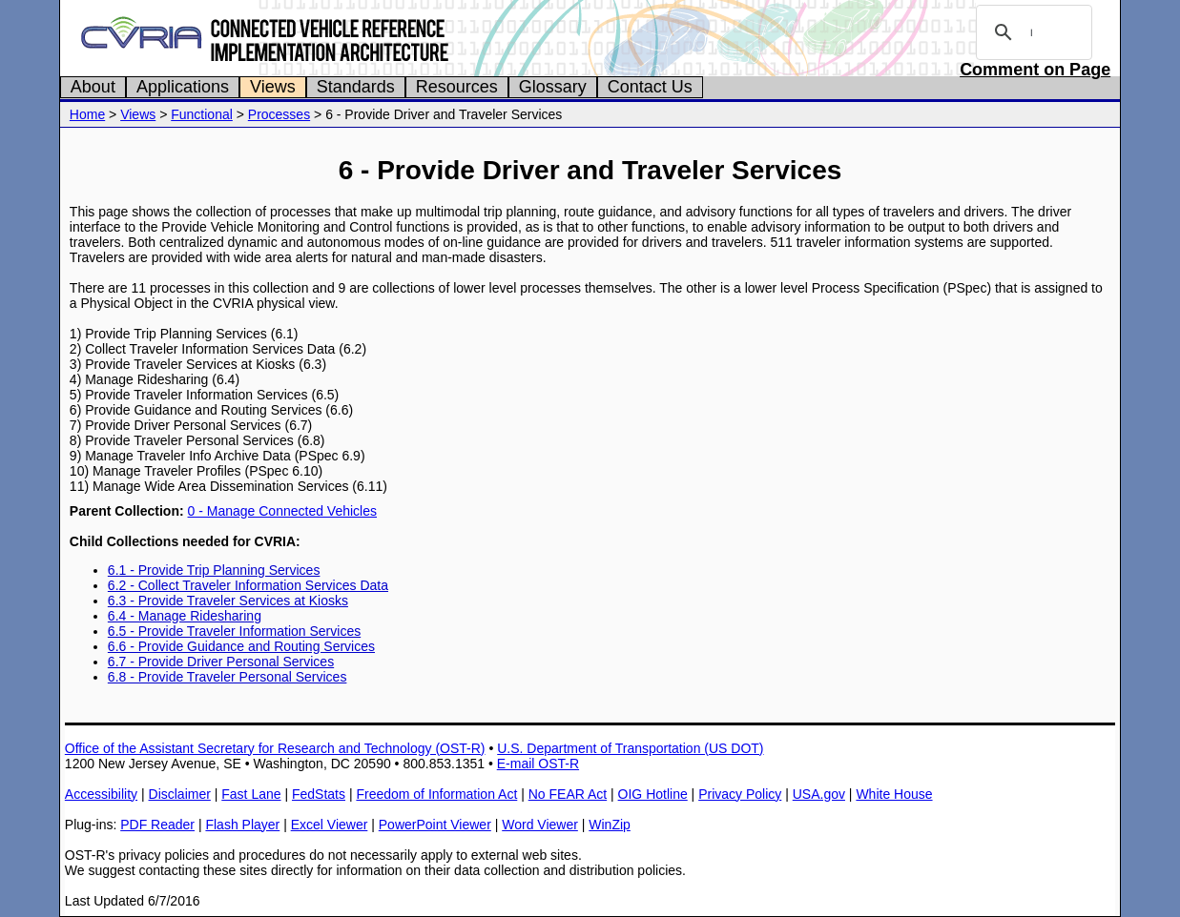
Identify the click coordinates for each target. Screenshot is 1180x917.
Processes (279, 114)
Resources (457, 86)
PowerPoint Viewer (435, 824)
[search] (1031, 32)
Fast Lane (250, 794)
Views (273, 86)
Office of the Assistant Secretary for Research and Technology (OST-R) (275, 748)
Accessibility (101, 794)
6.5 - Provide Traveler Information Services (234, 631)
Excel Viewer (329, 824)
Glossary (553, 86)
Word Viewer (540, 824)
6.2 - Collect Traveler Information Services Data (248, 585)
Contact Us (650, 86)
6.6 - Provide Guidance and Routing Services (241, 646)
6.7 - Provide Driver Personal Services (221, 661)
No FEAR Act (567, 794)
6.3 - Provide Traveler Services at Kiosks (228, 600)
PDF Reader (157, 824)
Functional (202, 114)
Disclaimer (180, 794)
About (93, 86)
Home (87, 114)
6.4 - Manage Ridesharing (184, 615)
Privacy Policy (739, 794)
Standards (356, 86)
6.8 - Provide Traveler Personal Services (227, 676)
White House (894, 794)
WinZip (610, 824)
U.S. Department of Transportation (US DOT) (630, 748)
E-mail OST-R (538, 763)
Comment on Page (1035, 69)
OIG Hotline (653, 794)
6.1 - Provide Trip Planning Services (214, 570)
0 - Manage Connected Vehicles (282, 511)
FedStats (318, 794)
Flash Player (242, 824)
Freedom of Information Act (436, 794)
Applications (182, 86)
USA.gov (819, 794)
